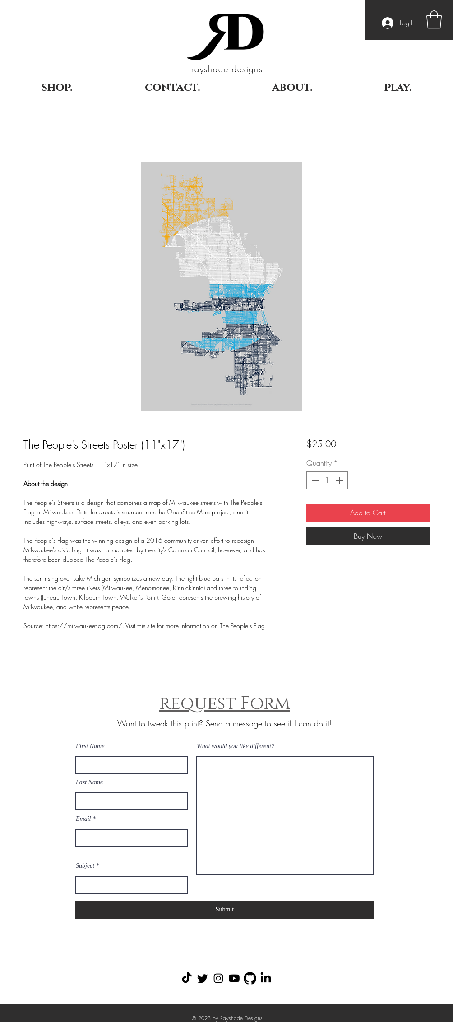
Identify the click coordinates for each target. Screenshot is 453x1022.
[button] (434, 19)
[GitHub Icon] (250, 978)
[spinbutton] (327, 480)
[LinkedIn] (265, 978)
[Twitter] (202, 978)
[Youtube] (234, 978)
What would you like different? (235, 746)
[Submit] (224, 910)
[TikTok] (186, 978)
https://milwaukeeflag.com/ (84, 625)
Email (83, 819)
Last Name (89, 782)
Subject (85, 866)
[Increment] (340, 480)
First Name (90, 746)
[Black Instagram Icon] (218, 978)
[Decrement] (314, 480)
